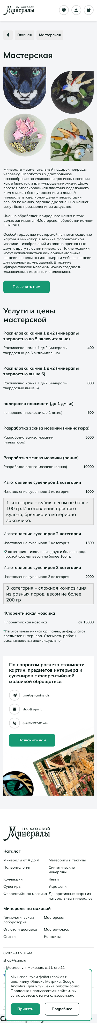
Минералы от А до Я (21, 860)
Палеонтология (16, 867)
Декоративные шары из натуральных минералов (71, 896)
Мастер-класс (56, 929)
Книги (54, 879)
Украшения (59, 886)
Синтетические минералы (62, 869)
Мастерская (54, 917)
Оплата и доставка (20, 929)
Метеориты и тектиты (67, 860)
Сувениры (12, 886)
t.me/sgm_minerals (36, 695)
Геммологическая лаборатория (18, 919)
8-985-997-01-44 (35, 723)
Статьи (9, 936)
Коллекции (13, 879)
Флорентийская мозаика (25, 893)
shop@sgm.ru (32, 709)
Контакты (52, 936)
